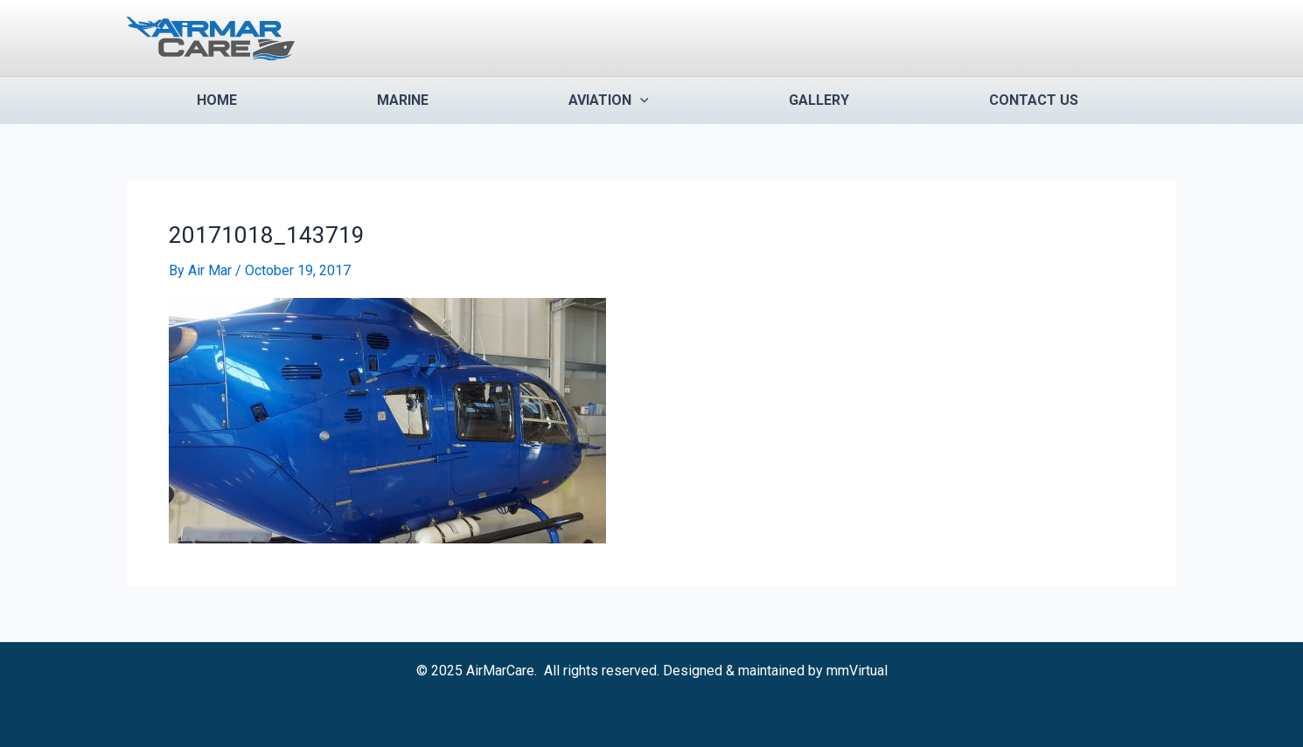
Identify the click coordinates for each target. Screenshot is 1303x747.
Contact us (1033, 100)
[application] (640, 100)
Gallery (819, 100)
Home (217, 100)
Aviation (608, 100)
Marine (403, 100)
